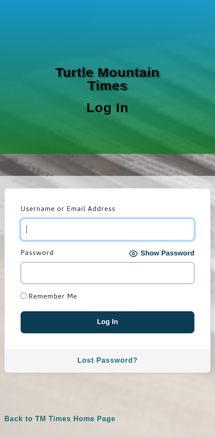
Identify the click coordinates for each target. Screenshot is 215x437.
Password (37, 253)
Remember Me (49, 297)
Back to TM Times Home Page (59, 418)
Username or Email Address (68, 209)
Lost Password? (107, 360)
